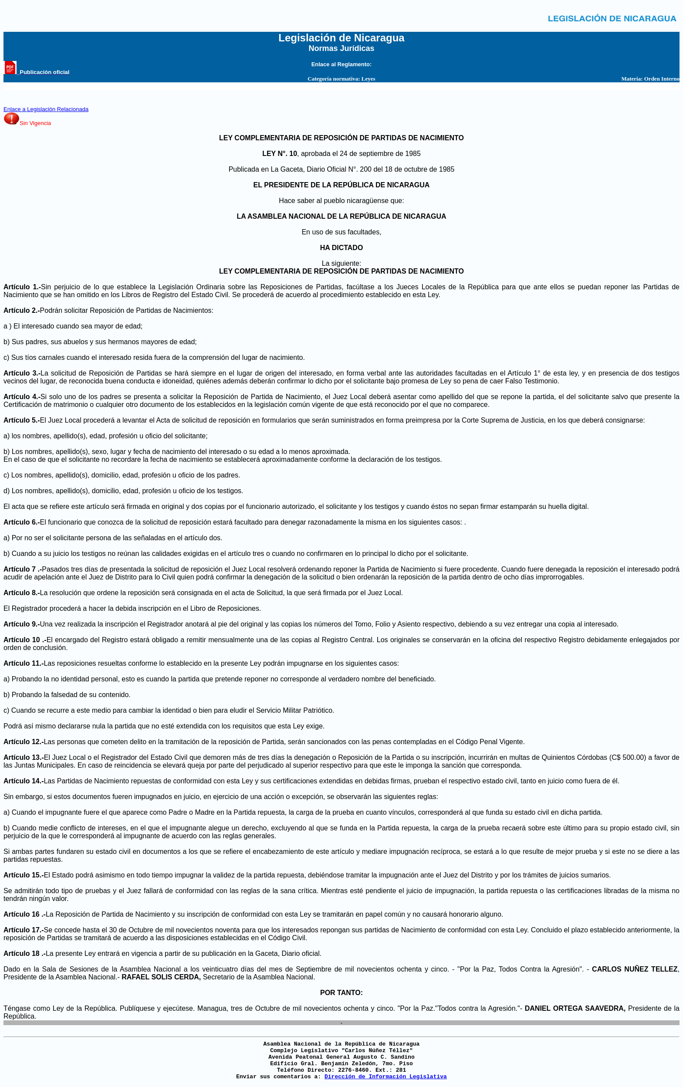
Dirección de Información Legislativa (386, 1076)
